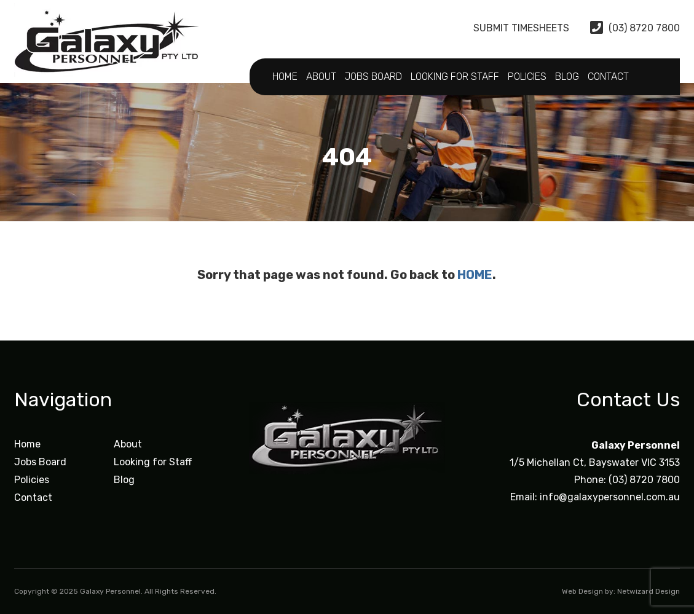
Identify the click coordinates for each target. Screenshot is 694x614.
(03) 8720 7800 (635, 28)
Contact (608, 76)
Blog (567, 76)
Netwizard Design (648, 591)
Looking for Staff (455, 76)
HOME (474, 274)
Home (285, 76)
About (321, 76)
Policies (527, 76)
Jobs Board (373, 76)
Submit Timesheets (511, 28)
